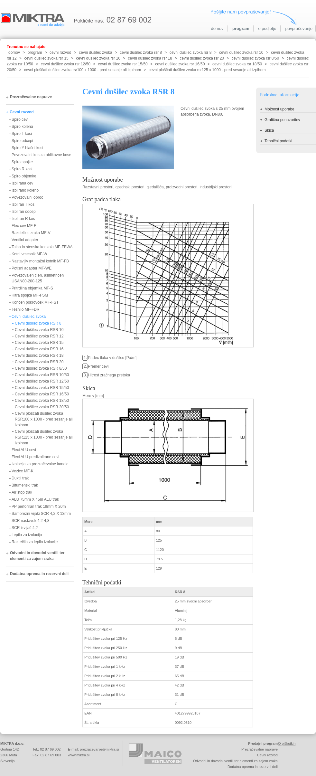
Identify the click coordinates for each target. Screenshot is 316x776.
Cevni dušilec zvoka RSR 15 (39, 342)
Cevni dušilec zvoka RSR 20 (39, 362)
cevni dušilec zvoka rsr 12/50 (65, 64)
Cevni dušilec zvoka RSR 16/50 (42, 394)
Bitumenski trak (25, 485)
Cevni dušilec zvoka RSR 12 (39, 336)
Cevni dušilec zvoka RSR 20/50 (42, 407)
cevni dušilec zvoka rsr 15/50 (123, 64)
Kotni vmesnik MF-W (29, 254)
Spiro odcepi (22, 140)
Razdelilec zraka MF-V (31, 233)
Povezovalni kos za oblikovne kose (41, 155)
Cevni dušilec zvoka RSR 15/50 (42, 387)
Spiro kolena (22, 126)
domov (217, 28)
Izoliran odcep (24, 211)
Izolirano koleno (25, 190)
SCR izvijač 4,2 (25, 527)
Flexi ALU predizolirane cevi (35, 457)
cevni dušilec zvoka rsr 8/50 (255, 58)
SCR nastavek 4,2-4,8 (30, 520)
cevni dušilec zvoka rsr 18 (150, 58)
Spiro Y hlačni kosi (27, 148)
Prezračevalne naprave (31, 97)
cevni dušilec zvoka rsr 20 (202, 58)
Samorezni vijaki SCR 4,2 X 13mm (41, 513)
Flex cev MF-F (24, 225)
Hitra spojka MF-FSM (30, 295)
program (240, 28)
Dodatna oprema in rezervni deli (39, 574)
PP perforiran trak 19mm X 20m (39, 506)
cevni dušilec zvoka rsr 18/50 (237, 64)
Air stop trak (22, 492)
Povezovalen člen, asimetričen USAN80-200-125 (38, 278)
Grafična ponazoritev (282, 120)
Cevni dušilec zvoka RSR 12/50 (42, 381)
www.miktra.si (78, 755)
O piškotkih (286, 743)
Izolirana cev (22, 183)
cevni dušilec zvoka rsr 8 (141, 52)
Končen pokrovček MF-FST (35, 302)
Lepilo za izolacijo (27, 535)
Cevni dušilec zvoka (29, 316)
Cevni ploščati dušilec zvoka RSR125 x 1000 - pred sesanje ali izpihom (43, 437)
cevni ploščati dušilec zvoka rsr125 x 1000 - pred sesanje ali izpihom (207, 70)
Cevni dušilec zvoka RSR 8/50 (41, 368)
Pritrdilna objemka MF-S (32, 288)
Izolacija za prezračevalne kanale (40, 464)
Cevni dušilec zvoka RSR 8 (38, 323)
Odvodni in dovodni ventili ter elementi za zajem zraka (37, 556)
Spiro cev (20, 119)
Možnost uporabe (279, 109)
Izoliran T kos (23, 204)
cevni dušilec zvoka (95, 52)
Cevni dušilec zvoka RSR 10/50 (42, 375)
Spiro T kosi (22, 133)
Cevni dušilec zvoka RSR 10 (39, 329)
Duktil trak (20, 478)
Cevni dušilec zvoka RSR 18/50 (42, 400)
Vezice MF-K (22, 471)
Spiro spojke (22, 162)
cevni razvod (60, 52)
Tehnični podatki (278, 141)
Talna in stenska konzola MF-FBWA (42, 247)
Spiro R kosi (22, 169)
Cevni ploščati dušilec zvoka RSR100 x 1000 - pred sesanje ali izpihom (43, 419)
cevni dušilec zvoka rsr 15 (46, 58)
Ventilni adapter (25, 240)
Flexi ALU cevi (24, 450)
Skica (269, 130)
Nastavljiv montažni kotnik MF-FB (40, 261)
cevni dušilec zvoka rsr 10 (241, 52)
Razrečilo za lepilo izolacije (35, 542)
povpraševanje (298, 28)
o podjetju (267, 28)
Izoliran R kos (23, 218)
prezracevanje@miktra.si (99, 749)
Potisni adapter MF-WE (31, 268)
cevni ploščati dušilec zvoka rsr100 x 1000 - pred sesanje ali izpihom (82, 70)
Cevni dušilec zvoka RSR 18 (39, 355)
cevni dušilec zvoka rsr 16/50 (180, 64)
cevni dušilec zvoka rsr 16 (98, 58)
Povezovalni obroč (27, 197)
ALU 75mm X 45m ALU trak (35, 499)
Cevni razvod (22, 112)
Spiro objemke (24, 176)
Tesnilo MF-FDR (26, 309)
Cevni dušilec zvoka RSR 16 (39, 349)
